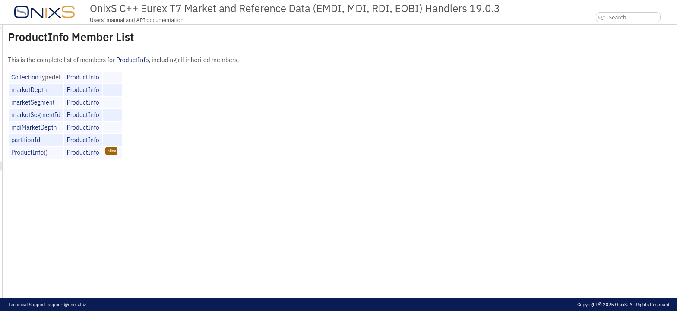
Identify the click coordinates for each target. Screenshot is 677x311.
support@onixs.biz (67, 304)
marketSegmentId (143, 115)
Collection (132, 77)
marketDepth (137, 90)
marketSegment (141, 102)
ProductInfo (240, 60)
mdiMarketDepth (142, 127)
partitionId (133, 140)
